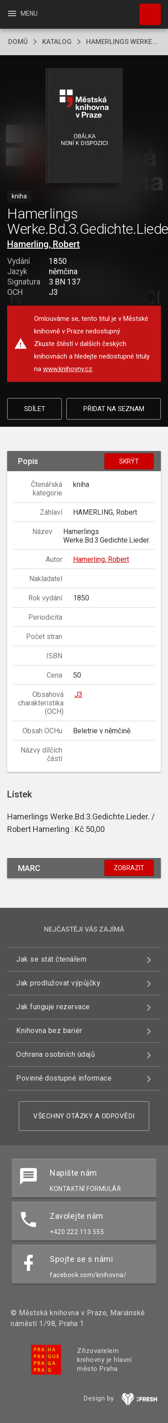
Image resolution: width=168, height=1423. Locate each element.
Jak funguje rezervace (53, 1007)
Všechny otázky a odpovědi (84, 1116)
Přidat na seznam (113, 409)
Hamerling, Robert (43, 244)
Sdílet (34, 409)
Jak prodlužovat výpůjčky (58, 983)
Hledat (146, 9)
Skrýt (129, 461)
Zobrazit (129, 867)
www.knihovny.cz (67, 369)
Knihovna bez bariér (49, 1030)
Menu (22, 13)
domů (18, 42)
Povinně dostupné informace (64, 1078)
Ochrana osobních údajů (55, 1054)
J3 (78, 694)
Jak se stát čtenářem (51, 959)
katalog (57, 42)
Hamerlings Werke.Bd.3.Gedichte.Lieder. (123, 42)
